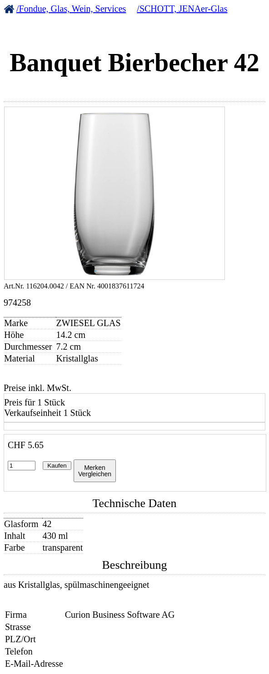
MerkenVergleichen (94, 471)
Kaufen (56, 465)
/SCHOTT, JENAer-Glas (182, 9)
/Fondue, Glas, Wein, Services (71, 9)
